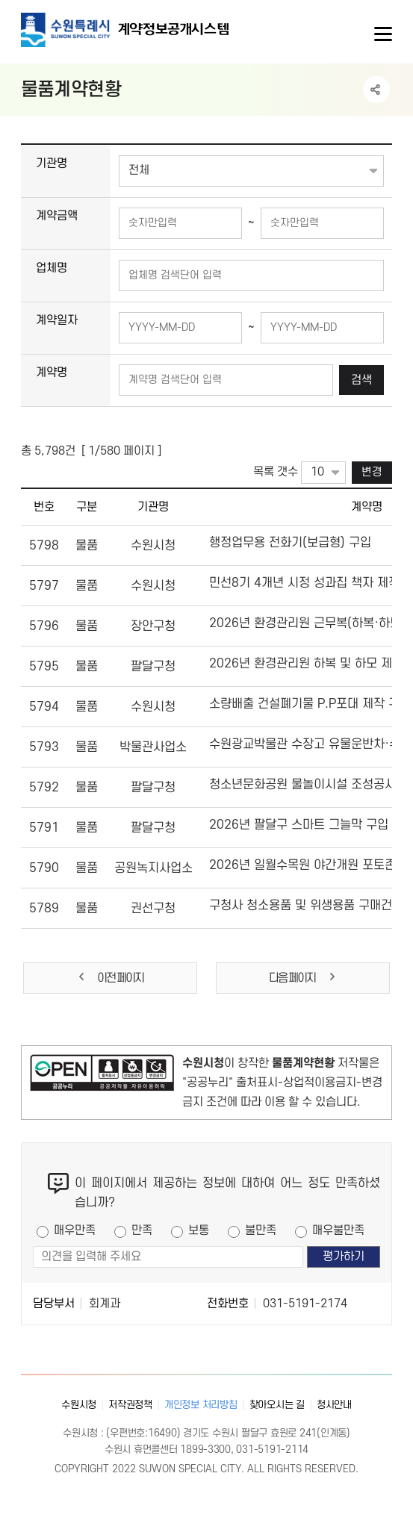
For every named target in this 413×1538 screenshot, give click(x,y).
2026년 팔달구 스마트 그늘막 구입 (298, 825)
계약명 (51, 372)
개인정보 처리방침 (200, 1404)
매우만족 (75, 1230)
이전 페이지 (110, 978)
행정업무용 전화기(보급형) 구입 (290, 542)
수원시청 (78, 1404)
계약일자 (57, 320)
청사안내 (334, 1404)
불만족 (260, 1230)
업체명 (51, 268)
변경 (371, 472)
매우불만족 (338, 1230)
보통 (198, 1230)
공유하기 (376, 89)
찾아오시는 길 (277, 1404)
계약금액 (57, 215)
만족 (141, 1230)
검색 (361, 380)
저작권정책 (130, 1404)
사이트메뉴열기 (381, 34)
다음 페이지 (303, 978)
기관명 (51, 163)
